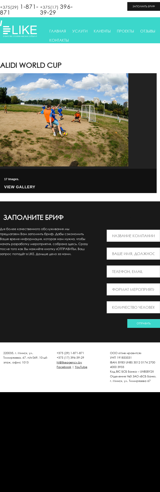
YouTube (81, 367)
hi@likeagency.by (69, 362)
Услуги (80, 31)
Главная (57, 31)
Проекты (125, 31)
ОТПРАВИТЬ (144, 323)
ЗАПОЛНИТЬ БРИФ (143, 6)
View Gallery (19, 187)
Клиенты (102, 31)
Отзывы (147, 31)
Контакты (59, 40)
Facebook (64, 367)
